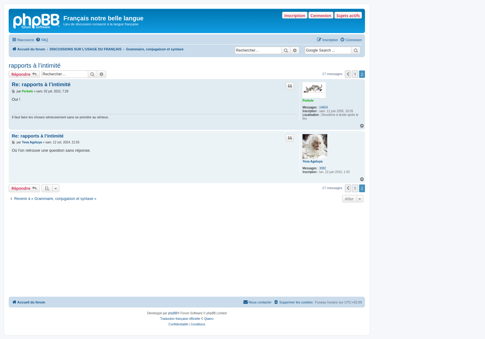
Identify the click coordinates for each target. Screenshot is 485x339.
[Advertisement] (187, 250)
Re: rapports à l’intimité (41, 84)
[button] (348, 74)
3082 (322, 168)
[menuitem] (42, 40)
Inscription (294, 15)
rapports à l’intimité (35, 65)
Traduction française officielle (180, 318)
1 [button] (355, 74)
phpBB (172, 313)
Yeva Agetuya (313, 161)
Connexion (321, 15)
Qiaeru (208, 318)
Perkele (308, 100)
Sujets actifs (348, 15)
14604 (323, 107)
